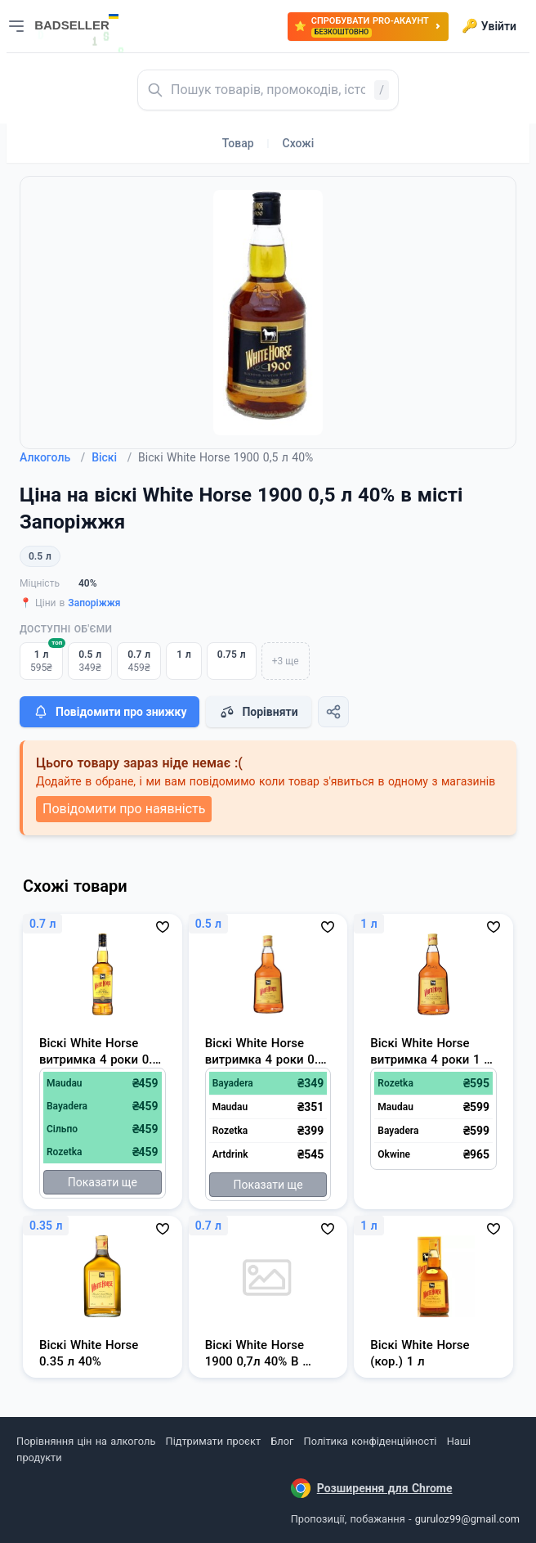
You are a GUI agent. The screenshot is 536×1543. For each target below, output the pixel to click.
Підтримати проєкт (213, 1441)
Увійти (489, 26)
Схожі (299, 143)
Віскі (112, 457)
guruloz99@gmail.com (467, 1519)
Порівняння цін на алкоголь (85, 1441)
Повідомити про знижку (109, 712)
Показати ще (102, 1182)
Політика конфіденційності (370, 1441)
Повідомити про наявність (123, 808)
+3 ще (285, 661)
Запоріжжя (94, 603)
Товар (238, 143)
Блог (281, 1441)
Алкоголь (52, 457)
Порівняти (258, 712)
